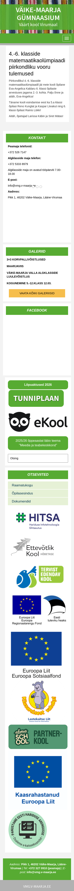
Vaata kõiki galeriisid (37, 293)
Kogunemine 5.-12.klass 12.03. (29, 283)
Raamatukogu (22, 485)
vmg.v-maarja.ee (37, 886)
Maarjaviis (15, 266)
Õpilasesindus (22, 493)
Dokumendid (21, 501)
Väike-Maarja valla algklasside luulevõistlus (32, 274)
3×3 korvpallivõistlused (26, 259)
